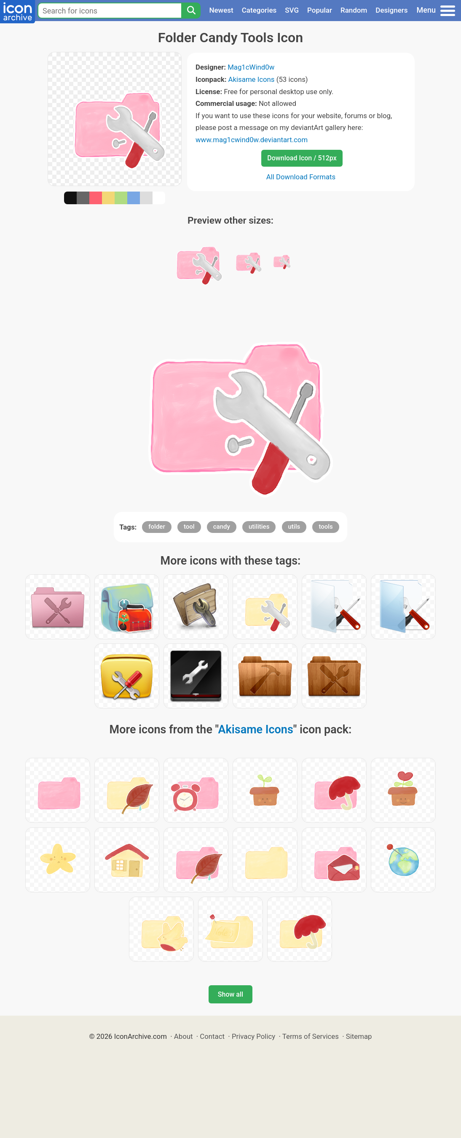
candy (221, 526)
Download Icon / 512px (301, 158)
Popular (319, 10)
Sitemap (359, 1036)
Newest (221, 10)
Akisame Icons (251, 79)
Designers (391, 10)
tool (189, 526)
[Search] (191, 11)
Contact (212, 1036)
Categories (259, 10)
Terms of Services (310, 1036)
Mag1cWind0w (251, 67)
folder (156, 526)
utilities (259, 526)
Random (353, 10)
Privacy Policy (253, 1036)
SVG (292, 10)
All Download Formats (301, 177)
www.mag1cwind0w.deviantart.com (252, 139)
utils (294, 526)
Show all (230, 994)
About (183, 1036)
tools (325, 526)
